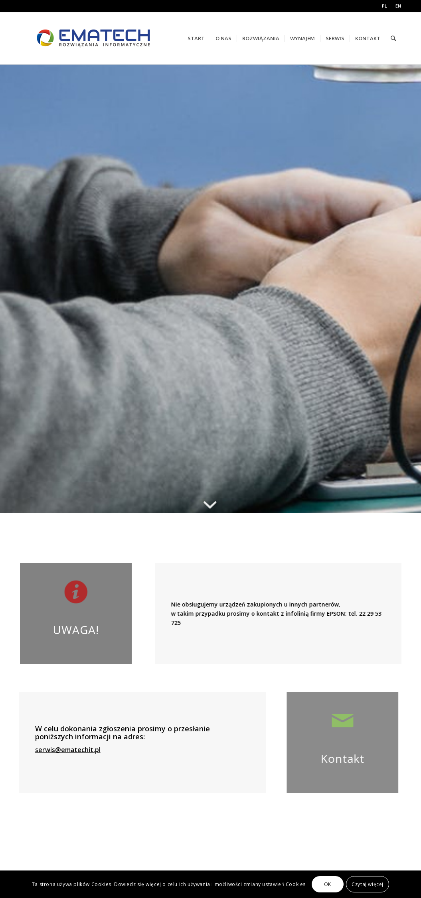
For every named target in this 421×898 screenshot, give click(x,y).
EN (398, 6)
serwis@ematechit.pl (59, 749)
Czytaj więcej (367, 884)
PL (384, 6)
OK (327, 884)
